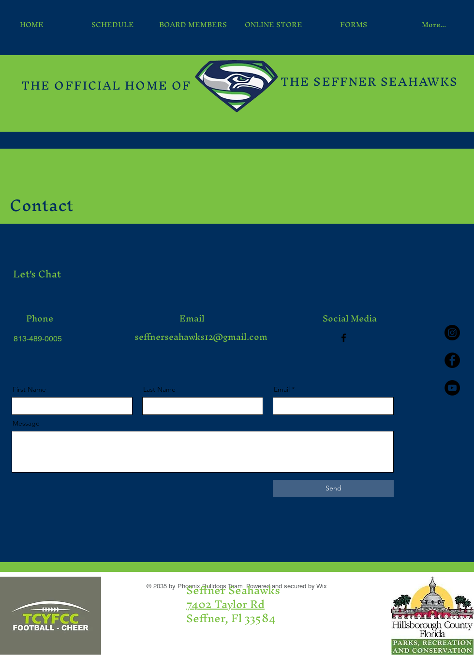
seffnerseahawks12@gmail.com (200, 337)
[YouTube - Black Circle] (452, 388)
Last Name (159, 389)
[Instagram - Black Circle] (452, 332)
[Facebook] (343, 337)
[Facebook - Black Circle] (452, 360)
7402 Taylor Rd (225, 604)
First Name (29, 389)
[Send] (333, 488)
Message (26, 423)
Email (282, 389)
